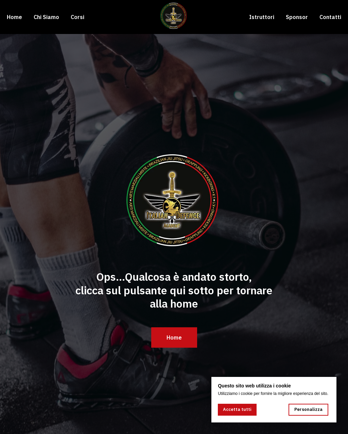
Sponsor (297, 17)
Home (14, 17)
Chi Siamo (46, 17)
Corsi (77, 17)
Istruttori (261, 17)
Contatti (330, 17)
